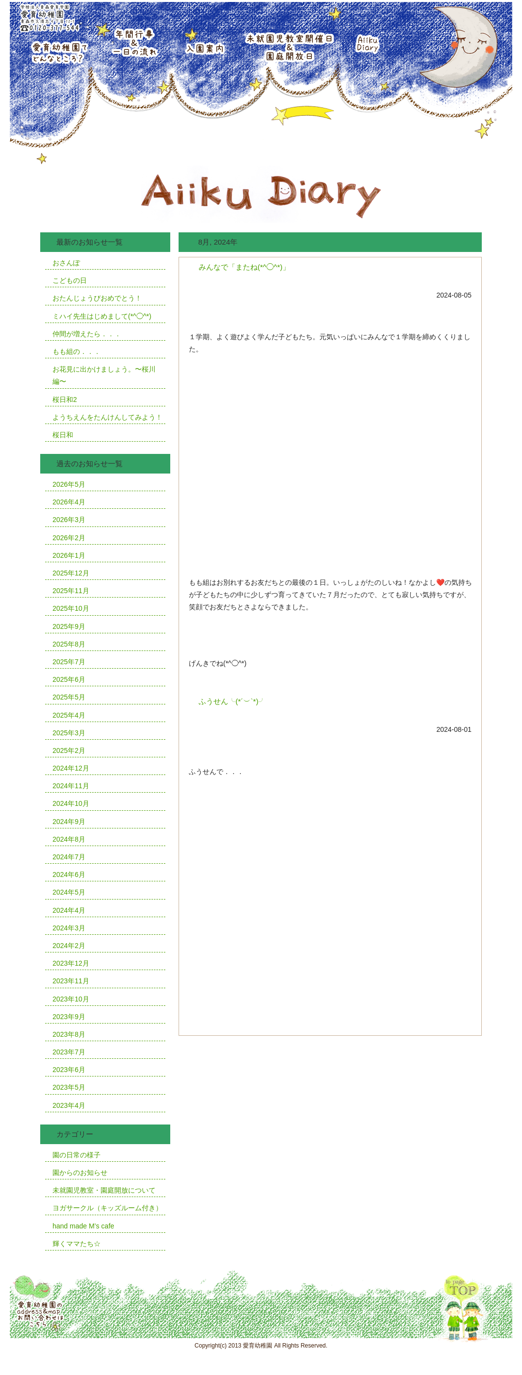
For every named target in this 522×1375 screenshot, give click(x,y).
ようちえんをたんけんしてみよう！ (107, 417)
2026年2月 (68, 538)
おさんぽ (66, 263)
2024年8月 (68, 839)
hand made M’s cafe (83, 1226)
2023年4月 (68, 1105)
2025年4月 (68, 715)
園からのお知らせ (79, 1172)
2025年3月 (68, 733)
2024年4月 (68, 910)
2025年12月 (70, 573)
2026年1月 (68, 555)
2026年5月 (68, 484)
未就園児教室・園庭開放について (104, 1190)
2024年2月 (68, 946)
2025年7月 (68, 662)
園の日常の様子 (76, 1155)
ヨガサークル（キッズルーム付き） (107, 1208)
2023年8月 (68, 1034)
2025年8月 (68, 644)
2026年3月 (68, 520)
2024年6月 (68, 874)
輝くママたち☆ (76, 1244)
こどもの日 (69, 280)
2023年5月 (68, 1087)
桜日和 (62, 435)
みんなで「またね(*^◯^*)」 (244, 267)
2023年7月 (68, 1052)
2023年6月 (68, 1070)
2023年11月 (70, 981)
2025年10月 (70, 608)
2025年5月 (68, 697)
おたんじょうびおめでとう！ (97, 298)
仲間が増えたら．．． (86, 334)
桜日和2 (64, 399)
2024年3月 (68, 928)
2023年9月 (68, 1017)
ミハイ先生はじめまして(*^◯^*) (101, 316)
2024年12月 (70, 768)
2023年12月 (70, 963)
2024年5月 (68, 892)
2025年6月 (68, 679)
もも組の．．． (76, 351)
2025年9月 (68, 626)
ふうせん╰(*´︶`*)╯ (232, 701)
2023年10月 (70, 999)
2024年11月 (70, 786)
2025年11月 (70, 591)
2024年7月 (68, 857)
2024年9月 (68, 821)
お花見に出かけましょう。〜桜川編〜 (104, 375)
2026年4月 (68, 502)
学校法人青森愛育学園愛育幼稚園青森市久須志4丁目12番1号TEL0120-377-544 (48, 16)
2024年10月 (70, 803)
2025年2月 (68, 750)
